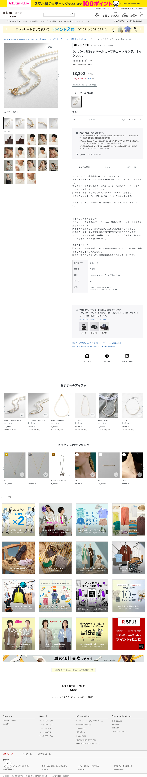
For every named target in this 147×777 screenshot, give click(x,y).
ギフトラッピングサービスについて (92, 319)
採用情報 (66, 773)
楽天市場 (139, 9)
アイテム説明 (84, 167)
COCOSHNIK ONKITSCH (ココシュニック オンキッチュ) (38, 39)
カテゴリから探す (46, 726)
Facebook (115, 722)
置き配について (99, 340)
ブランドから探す (46, 718)
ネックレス (83, 39)
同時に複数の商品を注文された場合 (84, 343)
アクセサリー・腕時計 (68, 39)
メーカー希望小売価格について (111, 343)
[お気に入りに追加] (123, 119)
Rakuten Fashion (10, 39)
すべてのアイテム (46, 733)
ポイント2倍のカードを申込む (88, 763)
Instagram (116, 725)
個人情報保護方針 (17, 773)
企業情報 (6, 773)
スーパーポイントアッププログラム (89, 718)
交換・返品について (114, 340)
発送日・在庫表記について (81, 340)
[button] (31, 75)
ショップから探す (46, 722)
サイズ (107, 167)
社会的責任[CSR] (55, 773)
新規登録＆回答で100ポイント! (106, 9)
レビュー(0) (131, 167)
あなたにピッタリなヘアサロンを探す (16, 763)
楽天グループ (126, 9)
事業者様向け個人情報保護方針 (37, 773)
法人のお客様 (81, 733)
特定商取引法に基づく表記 (86, 737)
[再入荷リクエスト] (135, 119)
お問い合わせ (81, 729)
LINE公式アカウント (119, 729)
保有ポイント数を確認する (123, 763)
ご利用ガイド (81, 726)
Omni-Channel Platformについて (88, 741)
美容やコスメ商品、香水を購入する (54, 763)
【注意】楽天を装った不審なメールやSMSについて (73, 667)
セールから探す (45, 729)
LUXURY (6, 721)
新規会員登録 (117, 718)
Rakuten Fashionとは (84, 722)
